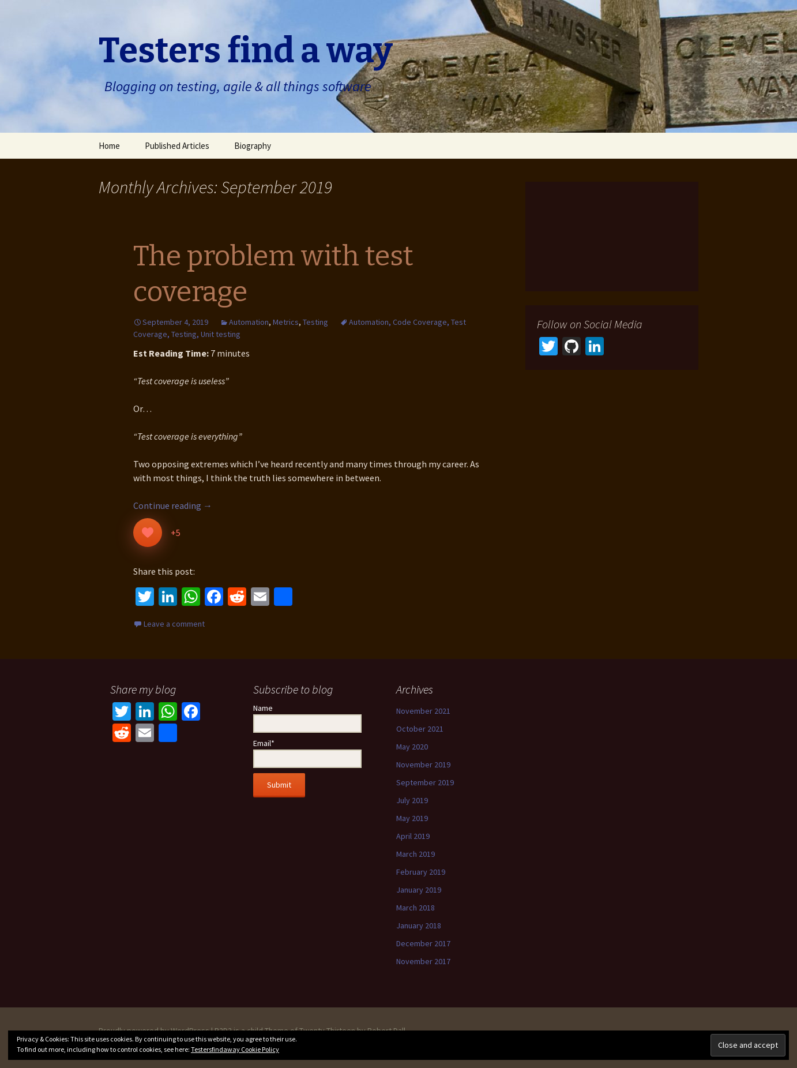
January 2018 (418, 925)
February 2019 (420, 872)
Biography (252, 145)
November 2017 (423, 961)
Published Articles (177, 145)
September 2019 (425, 782)
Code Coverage (420, 322)
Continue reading (172, 505)
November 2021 (423, 711)
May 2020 (412, 746)
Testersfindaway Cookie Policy (235, 1049)
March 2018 (415, 907)
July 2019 (412, 800)
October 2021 (419, 729)
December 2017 (423, 943)
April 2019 (413, 836)
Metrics (286, 322)
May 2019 (412, 818)
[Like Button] (147, 532)
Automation (249, 322)
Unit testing (220, 334)
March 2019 (415, 854)
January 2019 (418, 890)
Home (109, 145)
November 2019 (423, 764)
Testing (315, 322)
